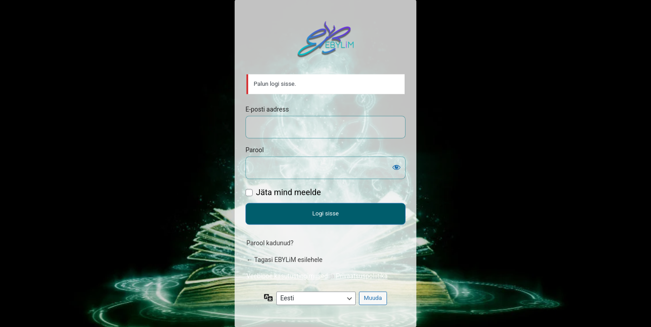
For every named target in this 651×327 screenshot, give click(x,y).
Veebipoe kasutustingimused (287, 276)
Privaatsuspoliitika (361, 276)
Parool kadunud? (269, 243)
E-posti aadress (267, 109)
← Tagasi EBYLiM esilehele (284, 259)
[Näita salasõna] (396, 167)
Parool (254, 150)
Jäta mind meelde (288, 192)
